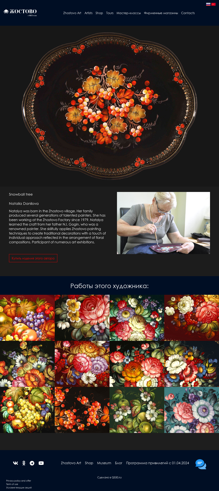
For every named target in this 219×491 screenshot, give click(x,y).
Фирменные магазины (161, 13)
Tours (109, 13)
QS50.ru (117, 477)
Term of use (12, 484)
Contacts (188, 13)
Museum (104, 463)
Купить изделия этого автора (33, 258)
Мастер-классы (129, 13)
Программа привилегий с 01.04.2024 (157, 463)
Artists (88, 13)
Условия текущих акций (19, 487)
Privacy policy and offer (18, 480)
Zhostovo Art (72, 13)
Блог (118, 463)
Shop (99, 13)
